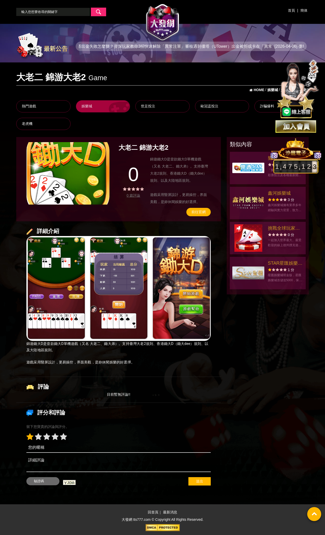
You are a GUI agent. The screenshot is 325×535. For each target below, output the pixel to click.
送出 (199, 481)
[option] (67, 173)
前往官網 (198, 212)
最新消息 (170, 512)
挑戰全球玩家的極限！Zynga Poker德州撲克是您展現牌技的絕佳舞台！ (285, 229)
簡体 (303, 10)
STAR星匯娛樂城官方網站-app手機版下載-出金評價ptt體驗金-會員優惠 (285, 264)
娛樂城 (87, 106)
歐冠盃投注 (209, 106)
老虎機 (27, 124)
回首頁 (153, 512)
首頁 (291, 10)
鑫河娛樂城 (279, 193)
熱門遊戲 (29, 106)
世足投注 (148, 106)
